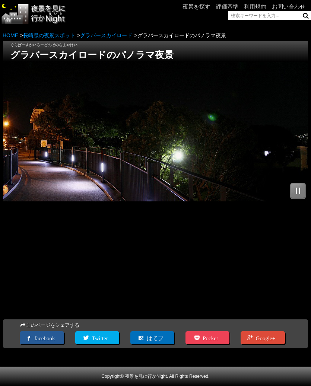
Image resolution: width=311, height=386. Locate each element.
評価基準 (227, 6)
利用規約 (255, 6)
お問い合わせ (288, 6)
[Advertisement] (155, 261)
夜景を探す (196, 6)
